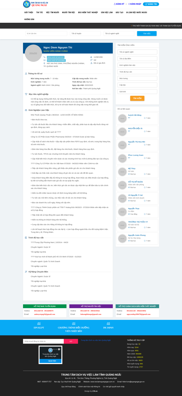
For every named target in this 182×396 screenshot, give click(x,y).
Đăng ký (119, 4)
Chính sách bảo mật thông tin (89, 387)
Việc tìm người (52, 12)
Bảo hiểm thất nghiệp (88, 12)
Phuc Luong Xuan (135, 155)
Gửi (71, 341)
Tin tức (39, 12)
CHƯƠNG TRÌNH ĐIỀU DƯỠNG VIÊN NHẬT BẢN (73, 329)
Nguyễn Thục (133, 208)
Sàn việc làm (107, 12)
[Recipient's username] (43, 341)
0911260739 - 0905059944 (90, 311)
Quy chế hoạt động (68, 387)
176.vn (95, 391)
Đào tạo (119, 12)
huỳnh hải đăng (134, 115)
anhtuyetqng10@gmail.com (44, 314)
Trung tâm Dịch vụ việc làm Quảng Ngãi (96, 340)
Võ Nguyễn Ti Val (135, 195)
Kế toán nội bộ (133, 225)
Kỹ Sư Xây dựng (134, 238)
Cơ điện (131, 211)
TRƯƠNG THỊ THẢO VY (138, 222)
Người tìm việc (68, 12)
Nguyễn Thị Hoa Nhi (136, 142)
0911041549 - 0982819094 (136, 311)
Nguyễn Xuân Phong (137, 235)
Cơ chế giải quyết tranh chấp (113, 387)
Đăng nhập (134, 4)
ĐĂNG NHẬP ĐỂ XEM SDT (56, 57)
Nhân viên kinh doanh (136, 198)
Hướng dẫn (29, 19)
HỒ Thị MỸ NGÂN (135, 182)
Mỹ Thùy (131, 168)
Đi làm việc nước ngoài (136, 12)
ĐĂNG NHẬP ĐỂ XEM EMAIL (56, 60)
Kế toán (131, 171)
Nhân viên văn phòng (136, 185)
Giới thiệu (28, 12)
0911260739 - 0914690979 (43, 311)
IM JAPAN (108, 328)
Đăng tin (151, 4)
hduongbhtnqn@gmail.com (90, 314)
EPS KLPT (39, 328)
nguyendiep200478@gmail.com (138, 314)
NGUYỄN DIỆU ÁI (135, 128)
